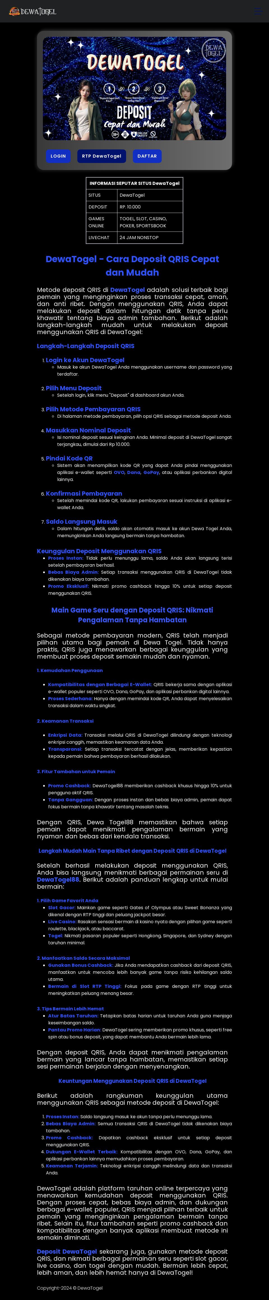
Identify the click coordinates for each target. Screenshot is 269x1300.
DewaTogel (127, 290)
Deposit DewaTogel (67, 1251)
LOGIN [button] (58, 156)
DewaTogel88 (58, 879)
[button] (258, 12)
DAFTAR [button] (147, 156)
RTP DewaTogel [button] (101, 156)
